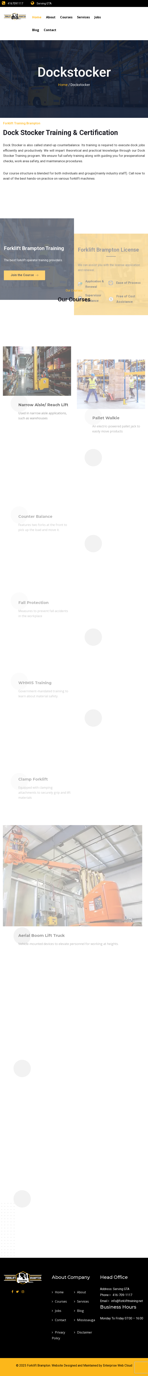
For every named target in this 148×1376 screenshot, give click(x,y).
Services (83, 17)
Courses (66, 17)
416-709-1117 (122, 1295)
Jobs (97, 17)
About (51, 17)
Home (36, 17)
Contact (50, 30)
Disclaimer (84, 1332)
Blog (35, 30)
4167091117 (15, 3)
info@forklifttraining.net (127, 1301)
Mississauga (86, 1320)
